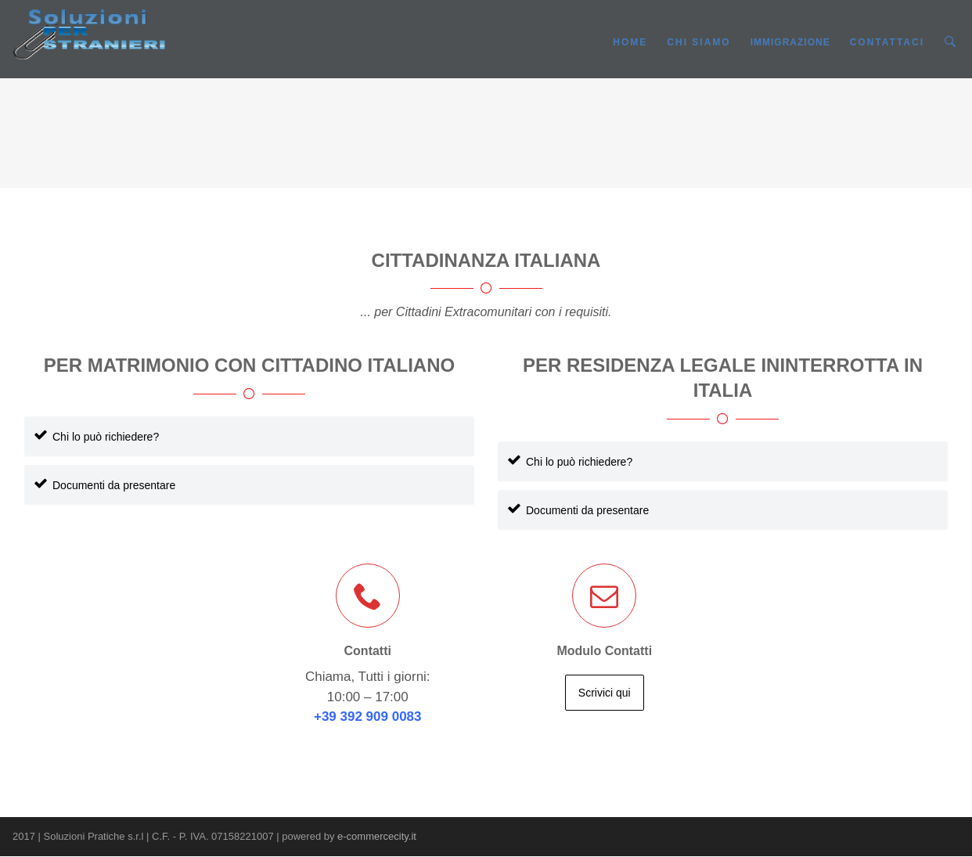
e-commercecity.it (376, 836)
